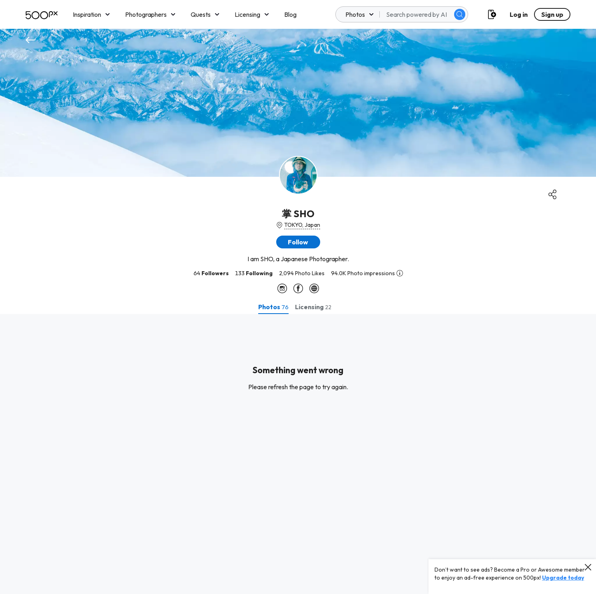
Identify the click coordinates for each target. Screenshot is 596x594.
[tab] (273, 307)
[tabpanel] (298, 454)
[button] (298, 242)
